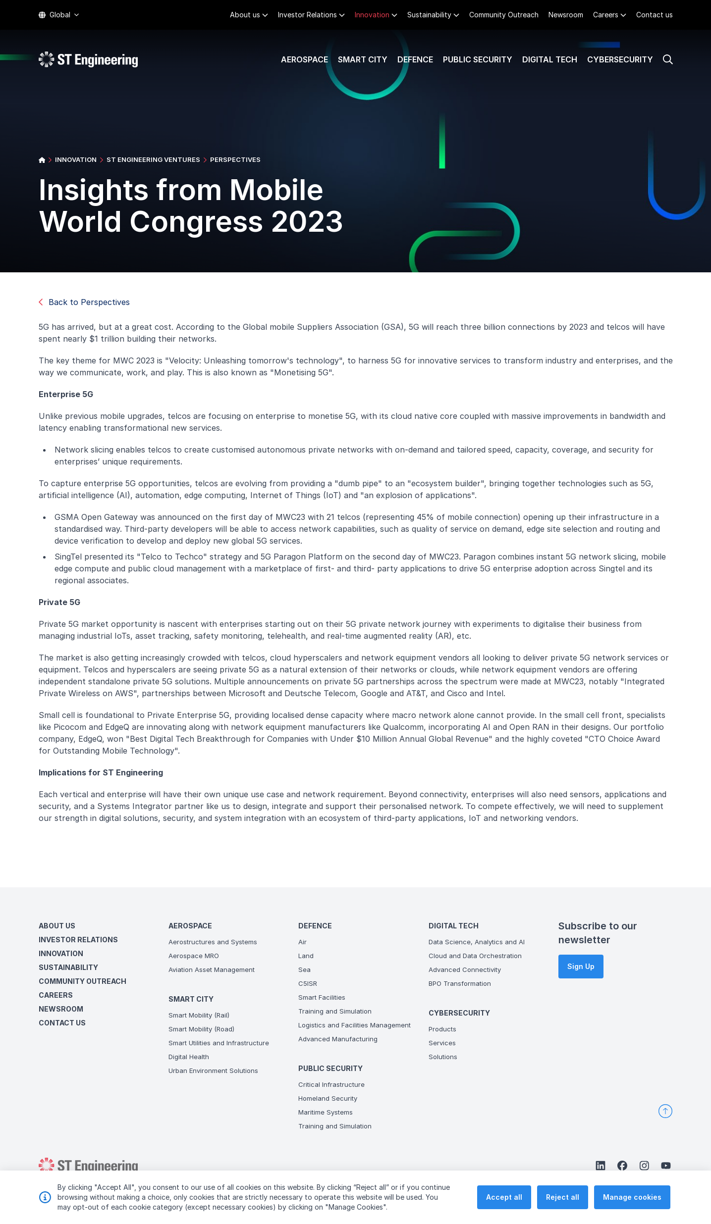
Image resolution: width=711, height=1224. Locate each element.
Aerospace (304, 59)
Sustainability (429, 14)
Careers (605, 14)
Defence (415, 59)
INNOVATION (76, 159)
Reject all (562, 1197)
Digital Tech (549, 59)
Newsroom (565, 14)
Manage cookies (632, 1197)
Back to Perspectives (84, 302)
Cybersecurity (620, 59)
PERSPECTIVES (235, 159)
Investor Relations (307, 14)
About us (245, 14)
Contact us (654, 14)
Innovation (372, 14)
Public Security (477, 59)
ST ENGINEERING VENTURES (153, 159)
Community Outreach (504, 14)
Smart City (362, 59)
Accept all (504, 1197)
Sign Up (581, 966)
